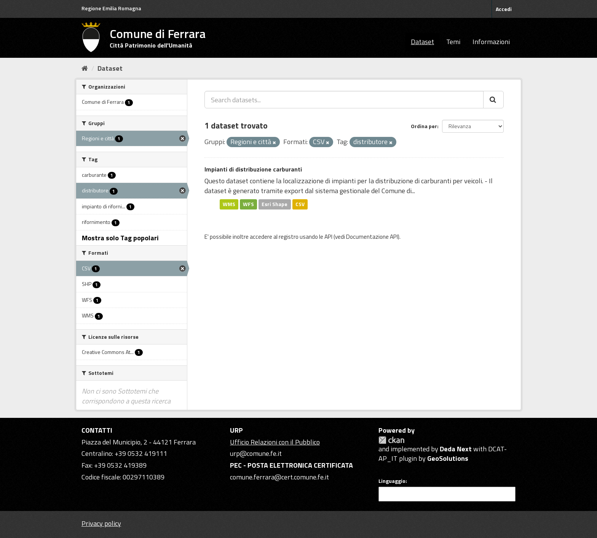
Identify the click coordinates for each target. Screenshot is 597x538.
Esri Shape (274, 204)
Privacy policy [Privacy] (101, 523)
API (328, 236)
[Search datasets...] (344, 99)
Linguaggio (391, 481)
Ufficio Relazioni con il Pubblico (275, 442)
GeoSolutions (447, 458)
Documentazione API (372, 236)
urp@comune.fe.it (256, 453)
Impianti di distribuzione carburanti (253, 169)
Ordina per (424, 126)
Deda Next (456, 449)
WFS (248, 204)
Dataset (422, 42)
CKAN (391, 440)
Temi (453, 42)
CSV (300, 204)
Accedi (504, 9)
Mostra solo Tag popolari (120, 238)
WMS (229, 204)
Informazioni (491, 42)
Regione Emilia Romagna (111, 8)
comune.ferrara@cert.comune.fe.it (279, 477)
